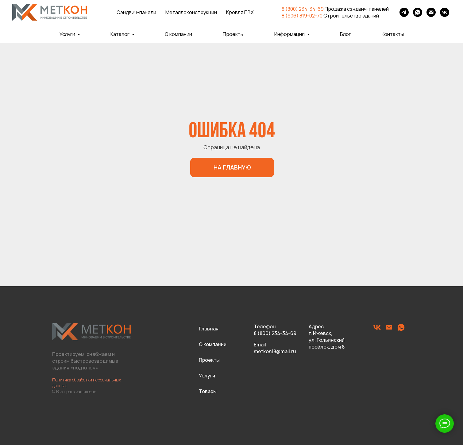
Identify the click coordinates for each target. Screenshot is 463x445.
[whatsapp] (417, 12)
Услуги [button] (68, 34)
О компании (178, 34)
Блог (345, 34)
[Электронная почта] (431, 12)
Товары (208, 391)
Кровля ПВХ (240, 12)
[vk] (444, 12)
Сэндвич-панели (136, 12)
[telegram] (404, 12)
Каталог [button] (120, 34)
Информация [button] (290, 34)
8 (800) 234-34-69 (303, 9)
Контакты (393, 34)
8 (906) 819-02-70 (302, 15)
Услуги (207, 375)
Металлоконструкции (191, 12)
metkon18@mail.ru (275, 351)
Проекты (233, 34)
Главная (208, 328)
